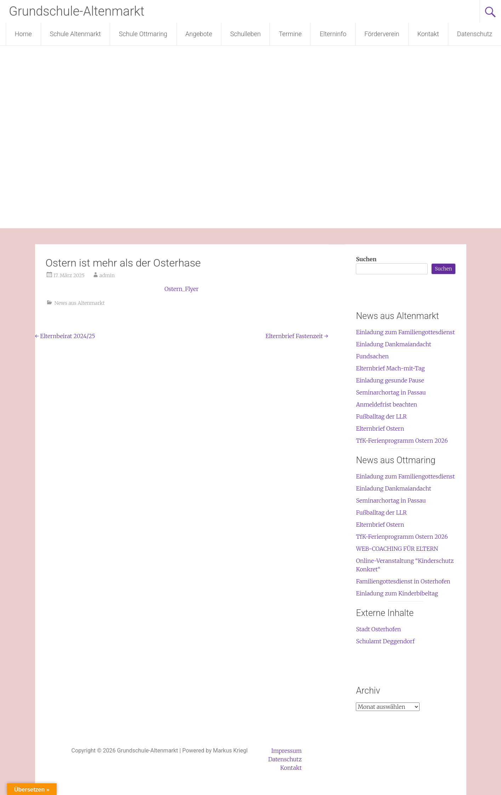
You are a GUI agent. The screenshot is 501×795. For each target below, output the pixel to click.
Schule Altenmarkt (75, 34)
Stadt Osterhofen (378, 629)
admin (107, 275)
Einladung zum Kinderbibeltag (397, 593)
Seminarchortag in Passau (391, 392)
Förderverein (381, 34)
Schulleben (245, 34)
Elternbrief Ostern (380, 428)
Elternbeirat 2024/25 (65, 336)
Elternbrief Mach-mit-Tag (390, 368)
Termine (290, 34)
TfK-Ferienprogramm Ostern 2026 (402, 440)
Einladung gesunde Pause (390, 380)
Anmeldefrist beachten (386, 404)
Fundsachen (372, 356)
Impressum (286, 750)
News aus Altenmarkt (80, 303)
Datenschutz (474, 34)
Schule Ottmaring (143, 34)
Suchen (366, 259)
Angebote (199, 34)
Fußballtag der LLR (381, 416)
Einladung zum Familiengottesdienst (405, 332)
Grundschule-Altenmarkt (76, 11)
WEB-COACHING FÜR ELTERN (397, 548)
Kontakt (428, 34)
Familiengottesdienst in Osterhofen (403, 581)
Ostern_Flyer (181, 288)
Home (23, 34)
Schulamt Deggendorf (385, 641)
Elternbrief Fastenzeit (297, 336)
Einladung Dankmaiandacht (393, 344)
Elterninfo (333, 34)
